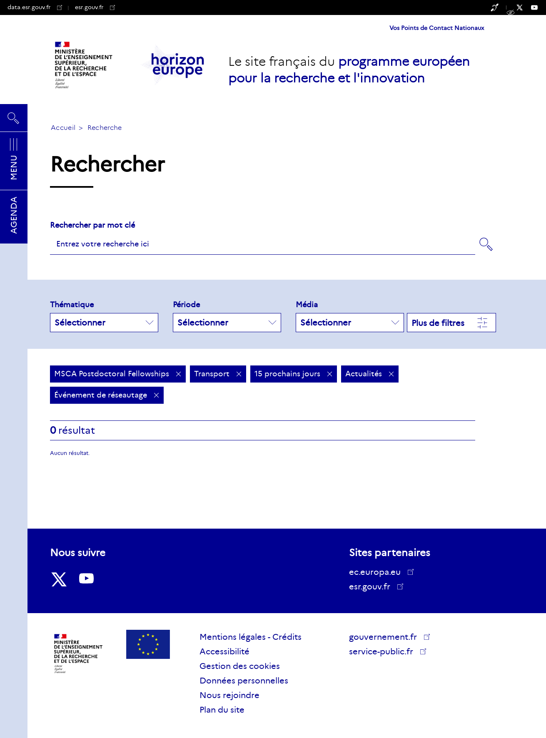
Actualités (369, 373)
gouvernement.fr (386, 637)
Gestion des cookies (239, 666)
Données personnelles (243, 681)
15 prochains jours (293, 373)
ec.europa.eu (377, 572)
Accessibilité (224, 651)
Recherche (104, 128)
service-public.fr (384, 652)
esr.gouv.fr (95, 7)
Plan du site (221, 710)
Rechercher (13, 117)
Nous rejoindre (229, 695)
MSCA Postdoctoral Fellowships (118, 373)
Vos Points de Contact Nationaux (436, 28)
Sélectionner (104, 323)
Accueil (63, 128)
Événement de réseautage (107, 395)
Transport (218, 373)
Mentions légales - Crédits (250, 637)
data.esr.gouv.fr (34, 7)
